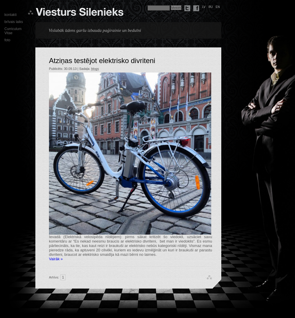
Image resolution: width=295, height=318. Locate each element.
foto (7, 40)
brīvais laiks (13, 22)
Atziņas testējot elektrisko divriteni (102, 61)
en (218, 7)
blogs (95, 68)
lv (204, 7)
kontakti (10, 15)
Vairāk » (56, 259)
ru (211, 7)
